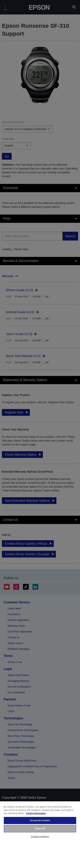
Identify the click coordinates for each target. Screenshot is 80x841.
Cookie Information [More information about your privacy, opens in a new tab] (36, 813)
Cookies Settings (40, 836)
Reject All (40, 828)
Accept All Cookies (40, 820)
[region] (40, 821)
